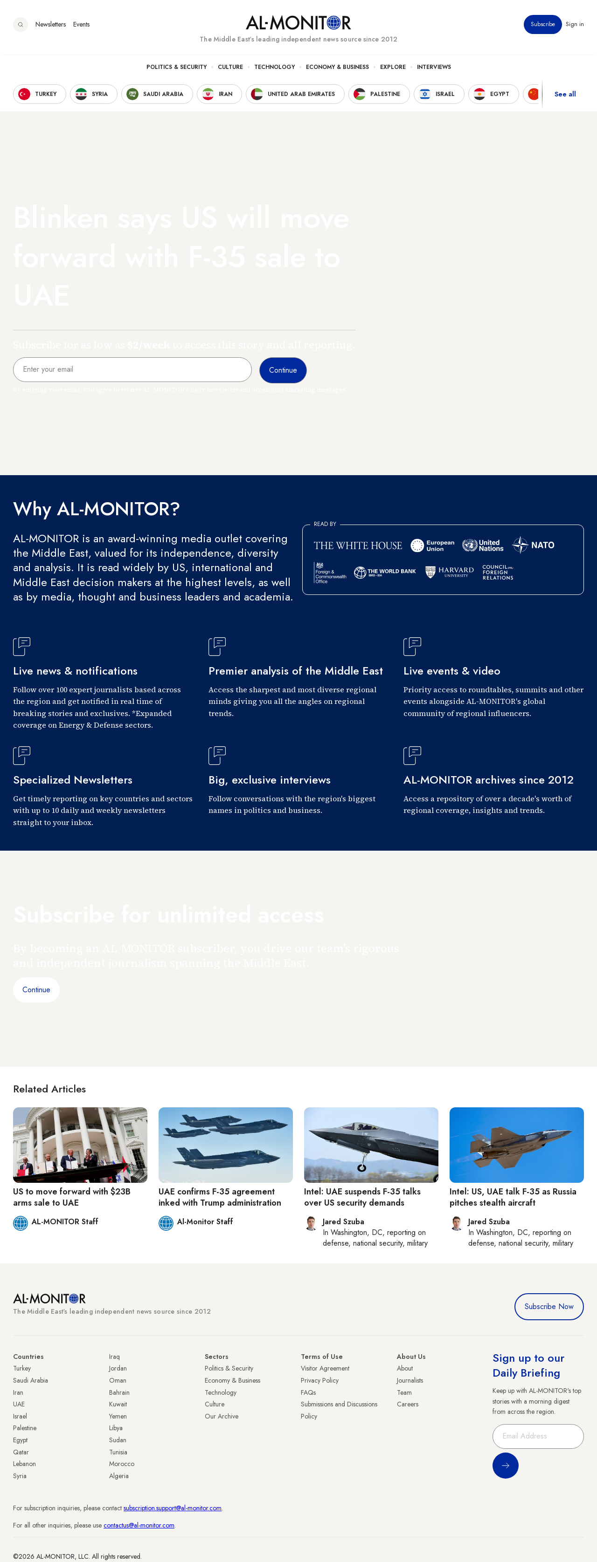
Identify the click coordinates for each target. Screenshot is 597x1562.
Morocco (121, 1463)
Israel (20, 1416)
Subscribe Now (549, 1306)
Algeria (119, 1475)
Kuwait (118, 1404)
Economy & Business (337, 70)
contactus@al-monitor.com (139, 1525)
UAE (19, 1404)
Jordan (118, 1368)
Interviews (434, 70)
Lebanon (24, 1463)
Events (81, 27)
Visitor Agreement (325, 1368)
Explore (393, 70)
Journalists (410, 1380)
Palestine (24, 1427)
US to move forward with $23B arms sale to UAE (72, 1197)
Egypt (20, 1440)
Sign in (575, 27)
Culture (230, 70)
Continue (36, 989)
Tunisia (118, 1452)
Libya (116, 1427)
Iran (18, 1392)
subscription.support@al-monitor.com (173, 1508)
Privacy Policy (320, 1380)
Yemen (118, 1416)
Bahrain (119, 1392)
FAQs (308, 1392)
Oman (117, 1380)
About (405, 1368)
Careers (407, 1404)
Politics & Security (176, 70)
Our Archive (221, 1416)
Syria (20, 1475)
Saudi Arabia (30, 1380)
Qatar (21, 1452)
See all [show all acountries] (565, 97)
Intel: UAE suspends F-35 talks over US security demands (362, 1197)
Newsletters (50, 27)
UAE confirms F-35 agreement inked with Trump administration (220, 1197)
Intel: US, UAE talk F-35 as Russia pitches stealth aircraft (513, 1197)
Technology (274, 70)
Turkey (22, 1368)
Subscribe (543, 27)
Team (404, 1392)
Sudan (117, 1440)
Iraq (114, 1356)
